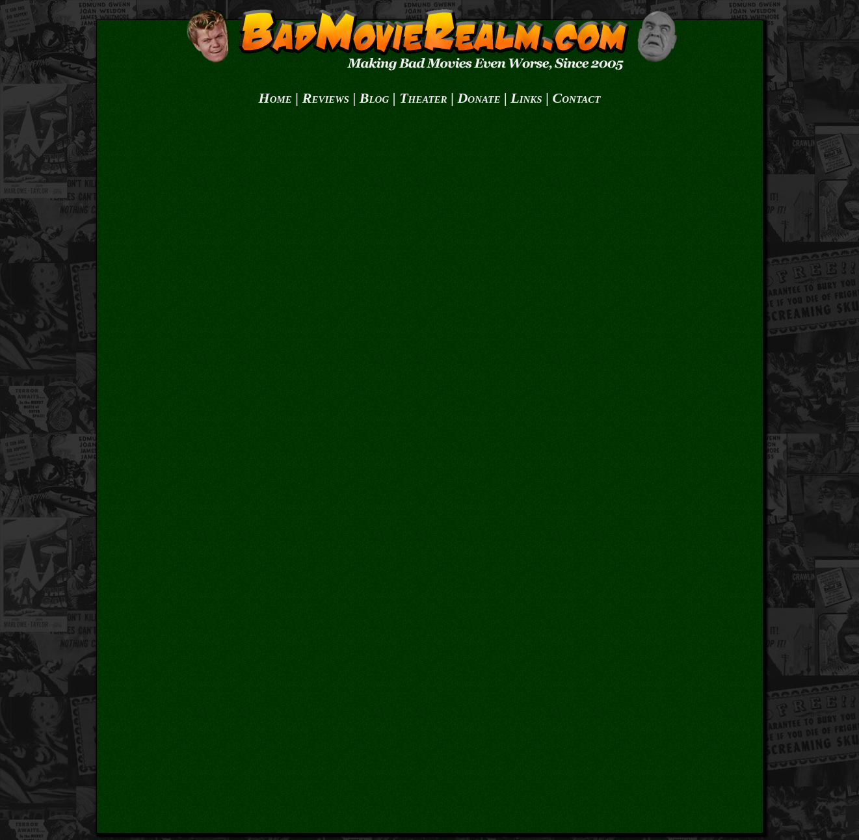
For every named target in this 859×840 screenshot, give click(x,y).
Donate (478, 98)
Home (275, 98)
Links (526, 98)
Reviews (325, 98)
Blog (375, 98)
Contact (577, 98)
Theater (423, 98)
